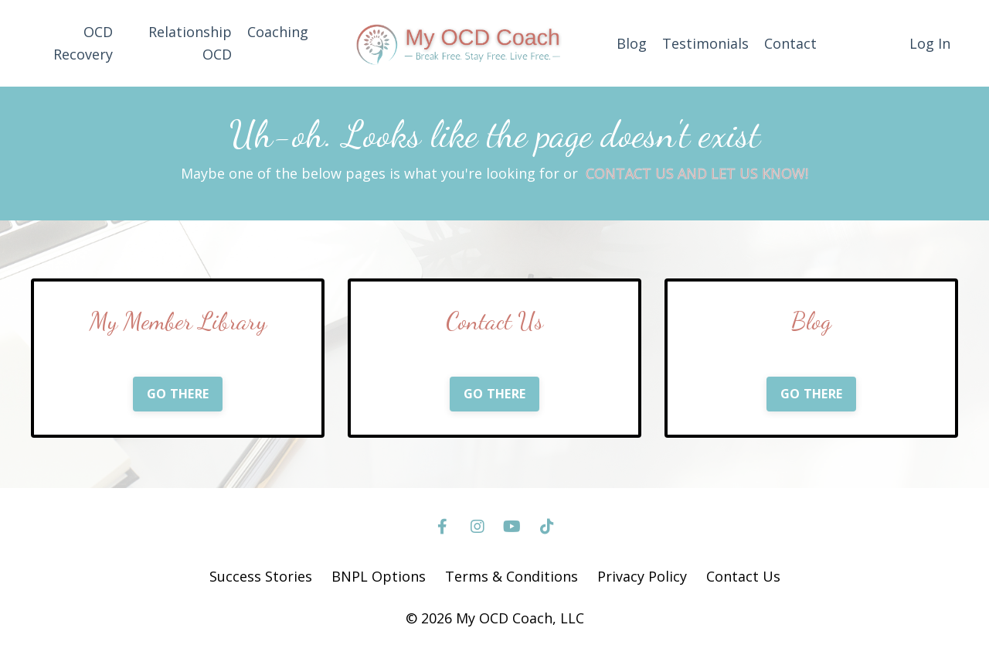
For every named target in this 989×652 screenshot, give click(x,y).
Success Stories (260, 576)
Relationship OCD (190, 42)
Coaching (277, 31)
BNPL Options (378, 576)
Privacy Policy (642, 576)
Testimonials (705, 43)
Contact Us (743, 576)
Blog (632, 43)
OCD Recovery (83, 42)
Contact (790, 43)
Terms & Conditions (511, 576)
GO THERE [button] (178, 393)
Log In (929, 43)
